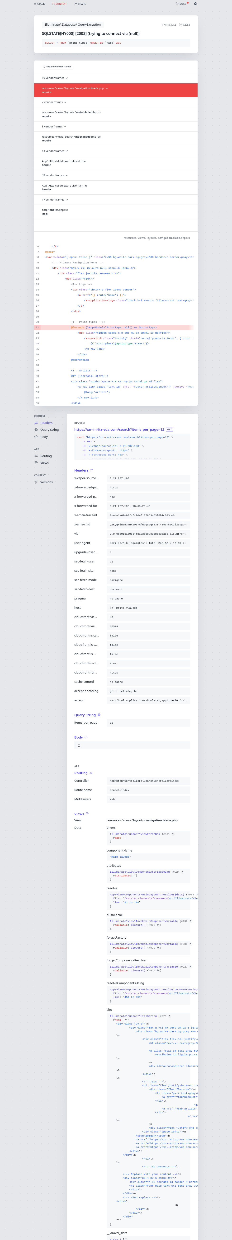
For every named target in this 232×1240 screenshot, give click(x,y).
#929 (154, 970)
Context (40, 475)
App (36, 449)
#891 (168, 834)
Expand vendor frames (57, 66)
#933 (193, 894)
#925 (165, 1016)
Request (39, 416)
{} (142, 838)
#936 (186, 944)
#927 (186, 966)
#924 (178, 871)
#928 (154, 925)
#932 (186, 921)
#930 (154, 947)
